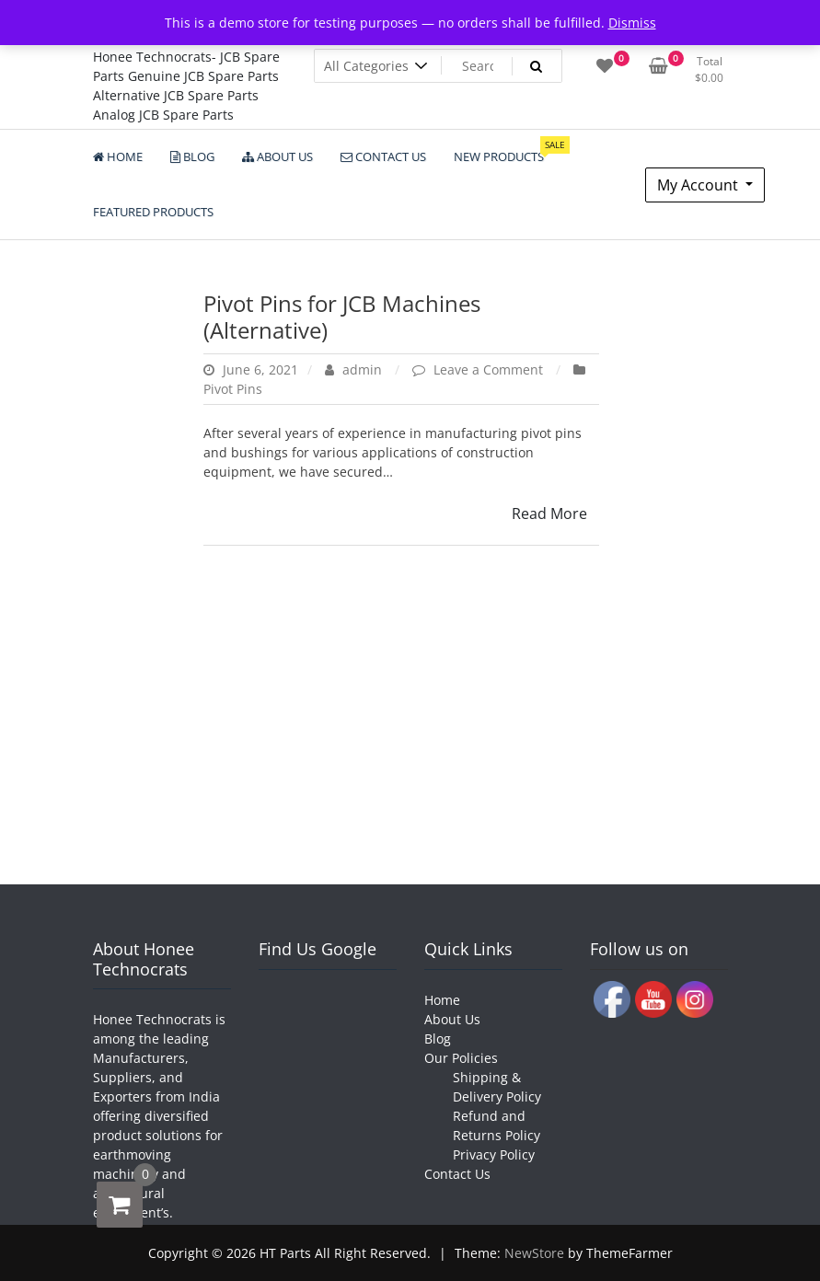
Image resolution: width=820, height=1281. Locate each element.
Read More (549, 513)
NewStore (534, 1253)
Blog (437, 1038)
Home (442, 1000)
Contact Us (457, 1174)
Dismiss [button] (632, 22)
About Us (452, 1019)
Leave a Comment (490, 369)
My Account (699, 185)
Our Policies (461, 1058)
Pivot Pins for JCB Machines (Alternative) (341, 316)
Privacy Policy (494, 1154)
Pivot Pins (232, 389)
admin (355, 369)
